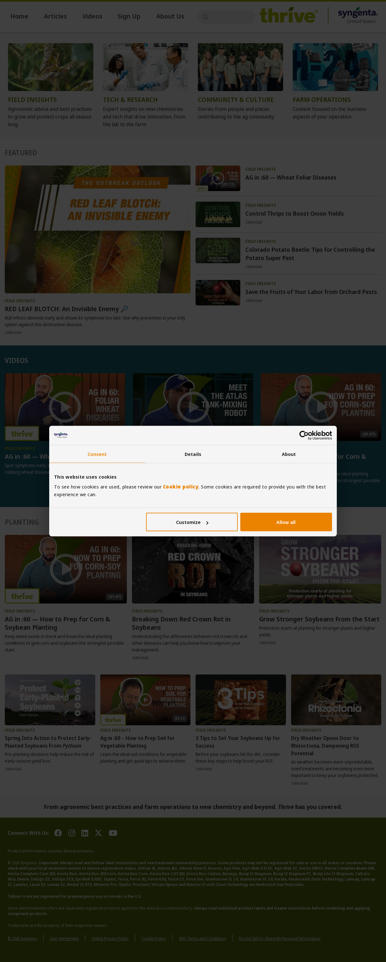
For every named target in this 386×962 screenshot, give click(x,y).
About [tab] (289, 453)
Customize (192, 522)
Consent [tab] (97, 453)
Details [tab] (193, 453)
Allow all (286, 522)
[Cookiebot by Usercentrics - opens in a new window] (304, 435)
